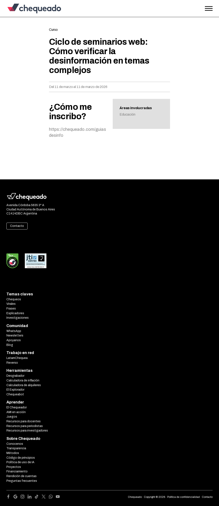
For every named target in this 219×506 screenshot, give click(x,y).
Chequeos (13, 299)
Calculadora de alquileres (23, 385)
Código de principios (20, 457)
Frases (11, 308)
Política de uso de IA (20, 462)
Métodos (12, 453)
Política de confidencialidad (183, 497)
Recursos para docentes (23, 421)
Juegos (11, 416)
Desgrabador (15, 375)
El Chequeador (16, 407)
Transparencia (16, 448)
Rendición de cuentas (21, 476)
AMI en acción (16, 412)
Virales (11, 303)
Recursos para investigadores (27, 430)
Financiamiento (17, 471)
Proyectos (13, 467)
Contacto (17, 226)
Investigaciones (17, 317)
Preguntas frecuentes (21, 480)
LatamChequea (17, 358)
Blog (9, 345)
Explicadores (15, 313)
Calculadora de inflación (22, 380)
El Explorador (15, 389)
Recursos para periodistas (24, 426)
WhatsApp (13, 331)
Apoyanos (13, 340)
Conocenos (14, 443)
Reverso (12, 362)
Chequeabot (15, 394)
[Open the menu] (209, 8)
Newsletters (14, 335)
